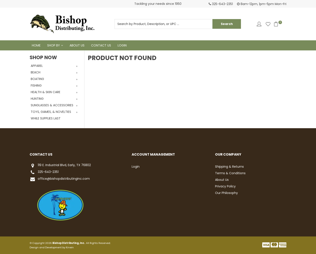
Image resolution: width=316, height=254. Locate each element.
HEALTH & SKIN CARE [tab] (45, 92)
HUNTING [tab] (37, 98)
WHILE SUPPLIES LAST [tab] (46, 118)
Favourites (268, 24)
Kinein (70, 247)
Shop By (53, 45)
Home (36, 45)
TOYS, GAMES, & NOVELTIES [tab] (51, 112)
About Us (77, 45)
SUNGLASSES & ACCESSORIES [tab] (52, 105)
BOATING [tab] (37, 79)
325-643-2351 (44, 172)
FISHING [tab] (36, 85)
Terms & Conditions (230, 173)
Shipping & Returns (229, 166)
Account (259, 24)
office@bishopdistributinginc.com (60, 179)
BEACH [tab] (35, 72)
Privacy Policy (225, 186)
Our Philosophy (226, 193)
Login (122, 45)
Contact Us (101, 45)
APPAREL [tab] (37, 66)
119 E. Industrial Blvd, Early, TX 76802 (60, 165)
